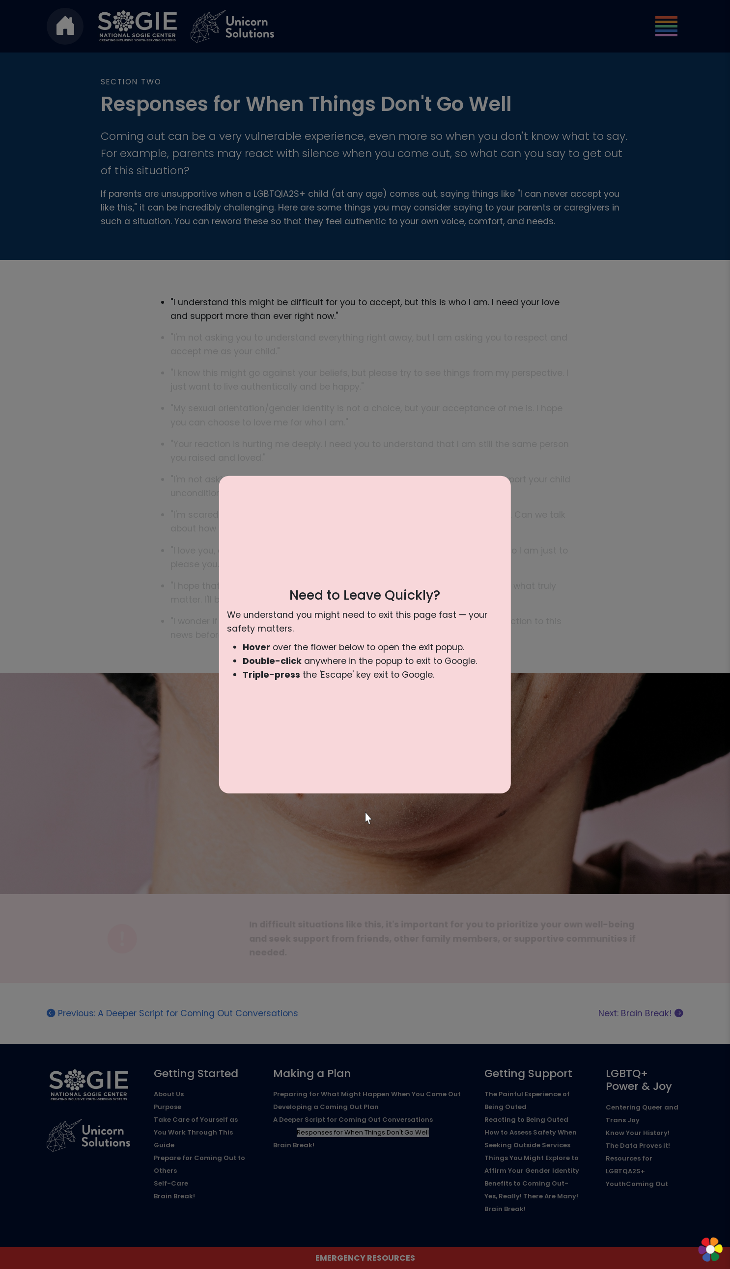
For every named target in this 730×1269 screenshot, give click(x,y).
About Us (169, 1094)
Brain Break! (174, 1196)
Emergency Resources (365, 1258)
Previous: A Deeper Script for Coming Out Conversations (172, 1013)
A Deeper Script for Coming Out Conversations (353, 1119)
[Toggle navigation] (666, 26)
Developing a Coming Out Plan (326, 1106)
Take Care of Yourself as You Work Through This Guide (196, 1132)
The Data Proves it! (638, 1145)
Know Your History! (638, 1132)
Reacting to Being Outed (526, 1119)
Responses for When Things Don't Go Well (363, 1132)
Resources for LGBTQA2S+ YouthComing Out (637, 1171)
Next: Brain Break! (640, 1013)
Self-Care (171, 1183)
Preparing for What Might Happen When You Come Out (367, 1094)
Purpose (167, 1106)
